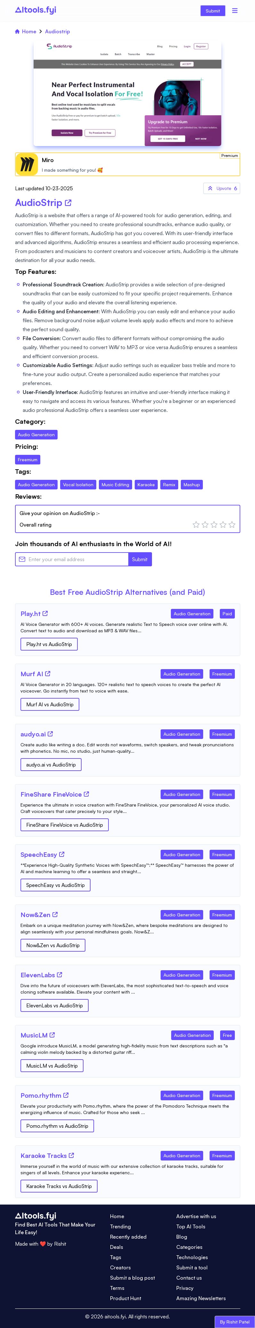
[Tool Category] (192, 612)
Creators (120, 1267)
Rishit (60, 1244)
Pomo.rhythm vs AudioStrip (57, 1126)
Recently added (128, 1237)
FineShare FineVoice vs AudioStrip (64, 825)
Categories (189, 1247)
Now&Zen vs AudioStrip (53, 945)
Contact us (189, 1278)
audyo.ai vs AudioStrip (51, 764)
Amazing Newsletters (201, 1298)
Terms (117, 1288)
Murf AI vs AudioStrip (50, 704)
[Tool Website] (45, 613)
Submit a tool (192, 1267)
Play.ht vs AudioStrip (49, 644)
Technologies (192, 1257)
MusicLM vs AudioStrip (52, 1065)
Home (25, 31)
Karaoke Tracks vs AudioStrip (59, 1186)
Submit (213, 10)
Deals (116, 1247)
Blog (181, 1237)
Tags (115, 1257)
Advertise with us (196, 1216)
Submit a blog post (132, 1278)
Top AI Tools (190, 1226)
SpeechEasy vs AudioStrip (55, 885)
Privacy (185, 1288)
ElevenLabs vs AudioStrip (54, 1005)
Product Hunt (125, 1298)
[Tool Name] (30, 614)
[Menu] (234, 10)
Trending (120, 1226)
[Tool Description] (127, 627)
